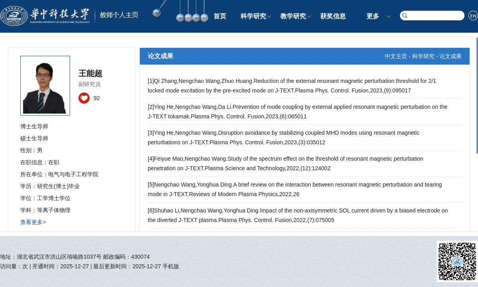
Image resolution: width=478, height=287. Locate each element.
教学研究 (293, 16)
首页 (220, 16)
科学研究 (253, 16)
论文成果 (450, 56)
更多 (372, 16)
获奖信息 (333, 16)
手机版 (171, 266)
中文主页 (396, 56)
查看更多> (33, 222)
